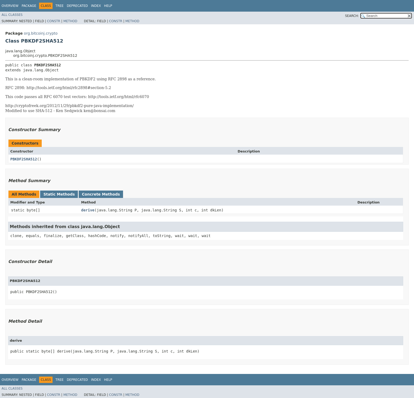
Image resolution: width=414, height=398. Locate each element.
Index (96, 6)
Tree (59, 6)
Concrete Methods (101, 194)
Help (108, 6)
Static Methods (59, 194)
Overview (10, 6)
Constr (53, 21)
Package (29, 6)
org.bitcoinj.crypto (41, 33)
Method (70, 21)
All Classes (12, 15)
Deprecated (77, 6)
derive (88, 210)
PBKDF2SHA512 (23, 159)
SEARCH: (352, 16)
